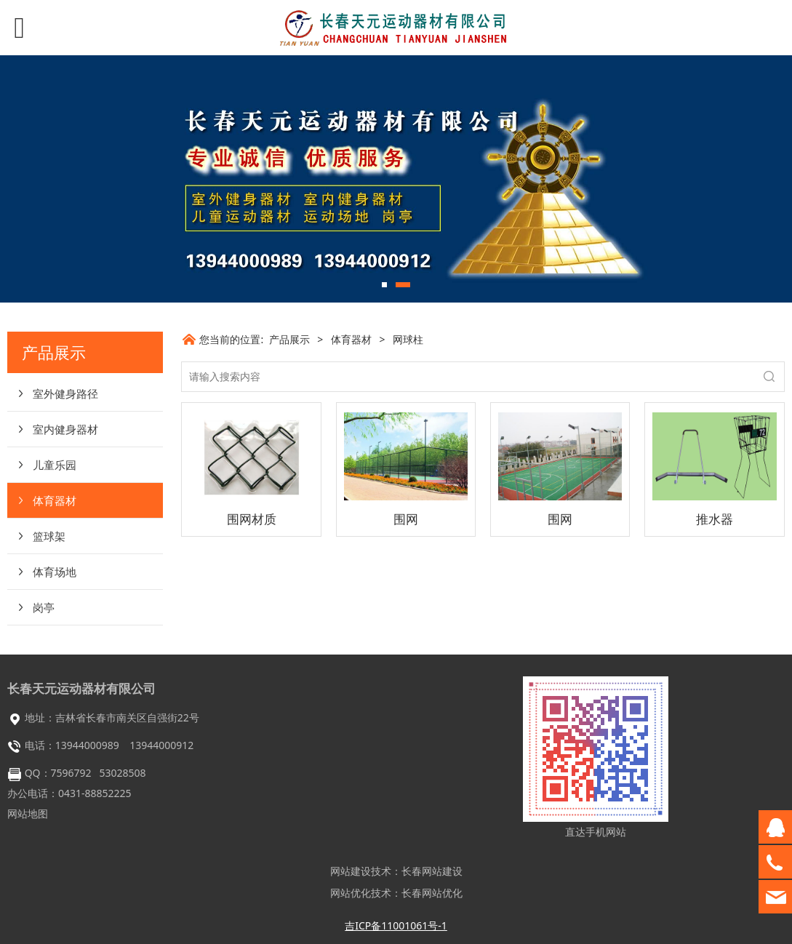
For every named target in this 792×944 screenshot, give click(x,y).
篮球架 (49, 536)
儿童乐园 (54, 464)
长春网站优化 (432, 893)
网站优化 (350, 893)
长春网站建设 (432, 871)
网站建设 (350, 871)
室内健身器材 (65, 429)
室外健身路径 (65, 393)
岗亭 (44, 607)
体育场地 (54, 571)
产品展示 (289, 339)
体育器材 (54, 500)
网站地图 (27, 813)
